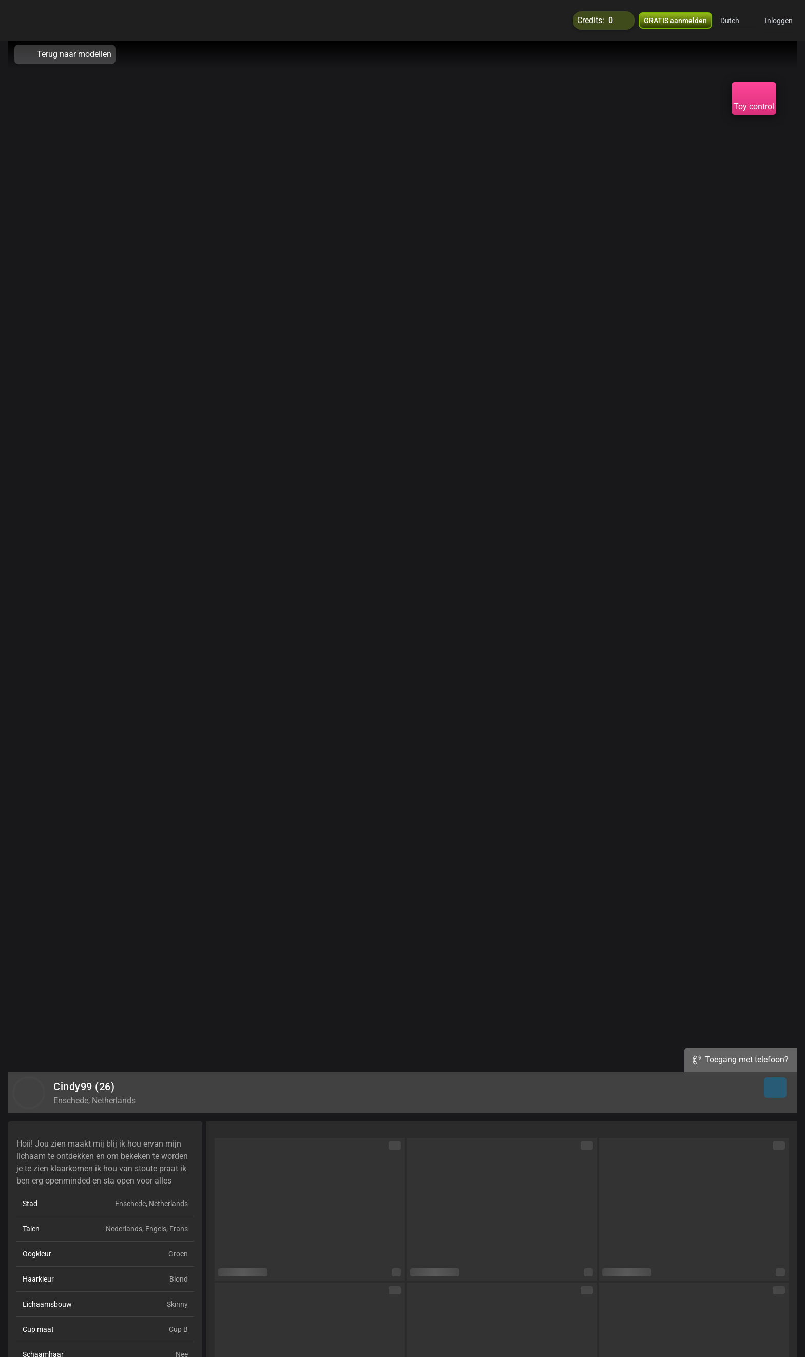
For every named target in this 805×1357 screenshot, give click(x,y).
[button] (736, 20)
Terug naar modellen (64, 54)
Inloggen (779, 20)
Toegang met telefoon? (741, 1059)
